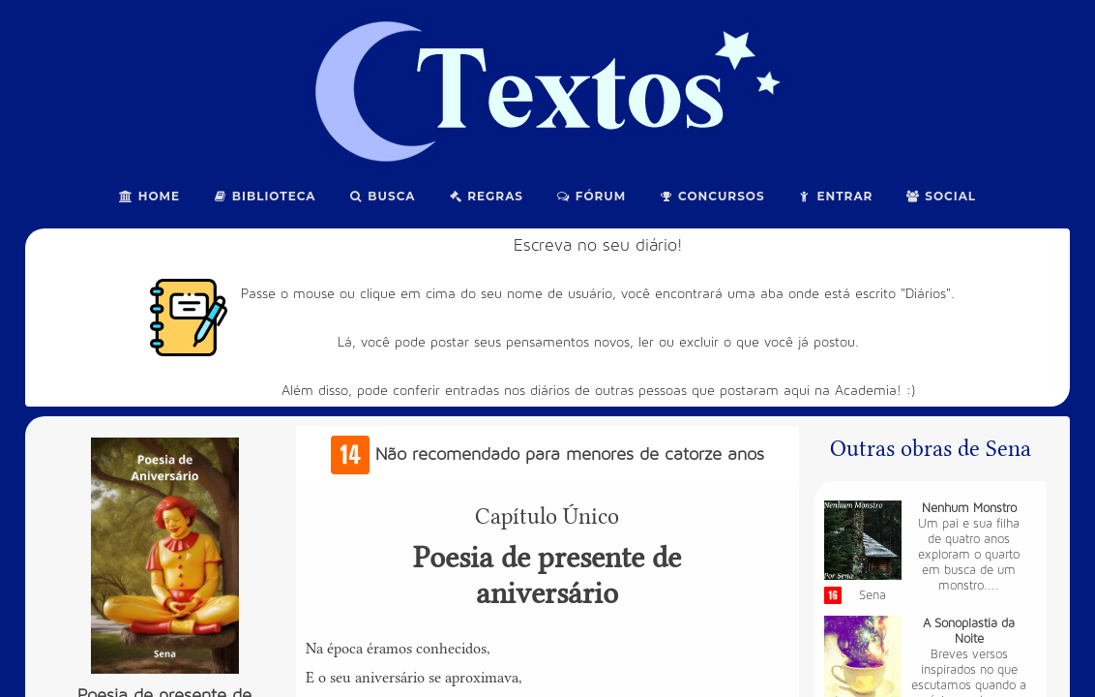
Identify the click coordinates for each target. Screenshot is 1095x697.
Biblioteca (264, 196)
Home (149, 196)
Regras (485, 196)
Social (940, 196)
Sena (872, 595)
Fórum (591, 196)
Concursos (711, 196)
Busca (382, 196)
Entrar (835, 196)
